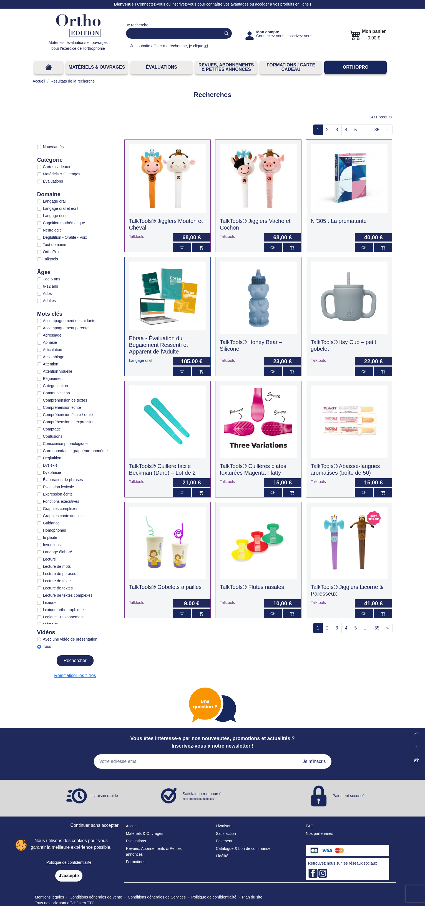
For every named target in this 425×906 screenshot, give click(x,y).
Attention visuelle (57, 371)
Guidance (51, 523)
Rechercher (75, 660)
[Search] (172, 33)
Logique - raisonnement (63, 617)
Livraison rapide (104, 795)
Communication (56, 393)
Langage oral (54, 201)
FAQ (310, 826)
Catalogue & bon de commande (243, 848)
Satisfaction (226, 833)
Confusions (52, 436)
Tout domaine (54, 244)
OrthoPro (355, 67)
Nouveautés (53, 147)
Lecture (49, 559)
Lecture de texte (57, 581)
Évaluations (161, 67)
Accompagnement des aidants (69, 320)
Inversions (52, 544)
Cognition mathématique (64, 223)
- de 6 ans (51, 279)
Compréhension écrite (62, 407)
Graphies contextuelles (62, 516)
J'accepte (69, 875)
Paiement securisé (348, 795)
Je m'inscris (314, 761)
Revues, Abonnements (145, 848)
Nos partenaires (319, 833)
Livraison (224, 826)
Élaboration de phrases (63, 479)
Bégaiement (53, 378)
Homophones (54, 530)
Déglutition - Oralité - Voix (65, 237)
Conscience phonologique (65, 443)
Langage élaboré (57, 552)
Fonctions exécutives (61, 501)
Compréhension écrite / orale (68, 414)
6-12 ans (50, 286)
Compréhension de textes (65, 400)
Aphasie (50, 342)
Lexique (50, 602)
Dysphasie (52, 472)
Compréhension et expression (69, 422)
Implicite (50, 537)
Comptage (52, 429)
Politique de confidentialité (69, 862)
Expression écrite (58, 494)
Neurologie (52, 230)
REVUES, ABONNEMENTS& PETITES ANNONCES (226, 67)
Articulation (52, 349)
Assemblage (53, 357)
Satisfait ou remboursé (202, 796)
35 (376, 129)
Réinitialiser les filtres (75, 675)
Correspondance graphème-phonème (75, 451)
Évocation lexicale (58, 487)
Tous (47, 646)
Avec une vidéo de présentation (70, 639)
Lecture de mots (57, 566)
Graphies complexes (61, 508)
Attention (50, 364)
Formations (135, 862)
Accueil (132, 826)
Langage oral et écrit (61, 208)
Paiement (224, 841)
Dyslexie (50, 465)
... (365, 129)
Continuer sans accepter (95, 825)
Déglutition (52, 458)
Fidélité (222, 856)
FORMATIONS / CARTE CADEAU (290, 67)
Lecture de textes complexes (67, 595)
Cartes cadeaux (56, 167)
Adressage (52, 335)
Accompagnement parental (66, 328)
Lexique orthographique (63, 610)
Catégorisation (55, 386)
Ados (47, 293)
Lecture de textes (58, 588)
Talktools (50, 259)
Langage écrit (55, 215)
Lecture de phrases (59, 573)
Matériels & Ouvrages (97, 67)
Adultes (49, 300)
